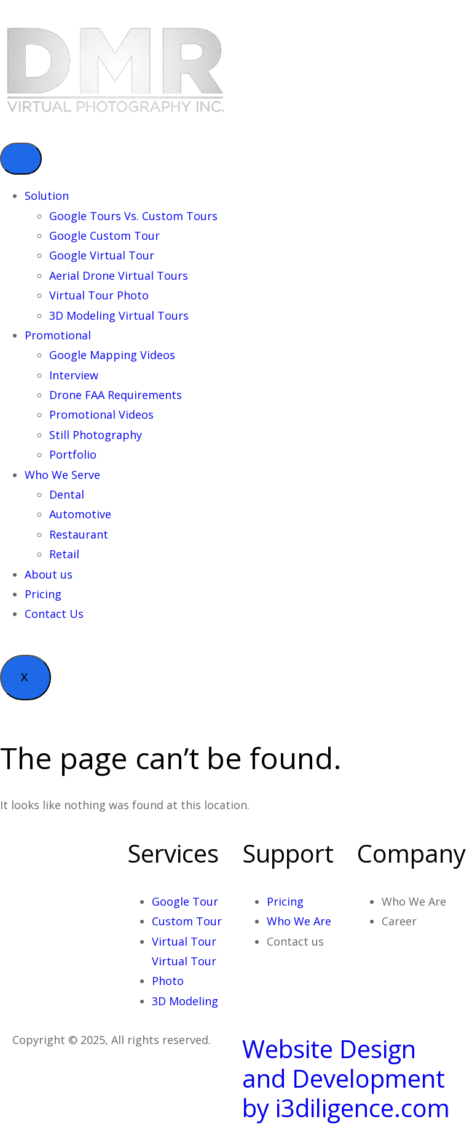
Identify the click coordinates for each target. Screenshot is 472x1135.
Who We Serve (62, 474)
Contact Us (54, 613)
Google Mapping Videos (112, 354)
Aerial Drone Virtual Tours (118, 275)
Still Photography (95, 434)
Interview (73, 375)
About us (49, 574)
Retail (64, 554)
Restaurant (78, 534)
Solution (47, 195)
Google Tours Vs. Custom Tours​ (133, 215)
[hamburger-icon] (21, 159)
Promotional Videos (101, 414)
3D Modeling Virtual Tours (119, 315)
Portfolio (72, 454)
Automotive (80, 514)
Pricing (43, 594)
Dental (66, 494)
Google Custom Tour (104, 235)
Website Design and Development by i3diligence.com (346, 1078)
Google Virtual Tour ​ (103, 255)
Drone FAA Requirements (115, 394)
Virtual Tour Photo (99, 295)
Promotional (58, 335)
